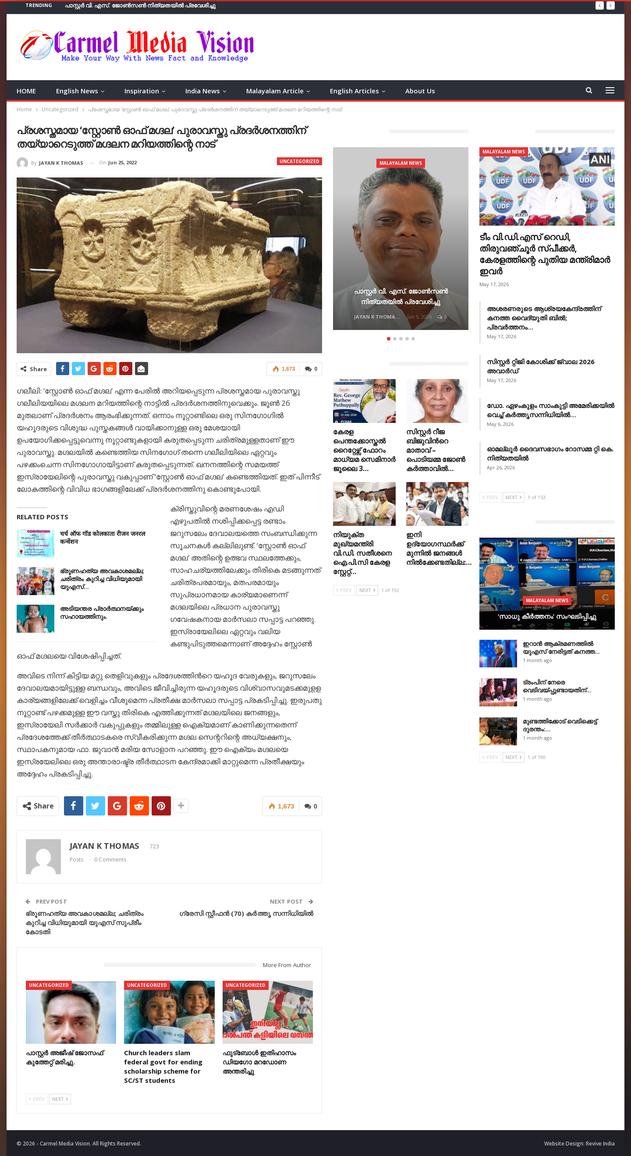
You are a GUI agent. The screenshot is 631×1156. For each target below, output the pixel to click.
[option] (400, 240)
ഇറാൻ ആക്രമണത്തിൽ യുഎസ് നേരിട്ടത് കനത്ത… (561, 647)
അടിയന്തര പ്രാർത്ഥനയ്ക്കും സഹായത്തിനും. (102, 612)
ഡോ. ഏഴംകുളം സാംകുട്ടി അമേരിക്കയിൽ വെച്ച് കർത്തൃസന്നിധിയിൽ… (550, 410)
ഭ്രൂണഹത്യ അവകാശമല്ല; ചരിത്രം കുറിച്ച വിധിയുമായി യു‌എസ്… (102, 578)
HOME (26, 90)
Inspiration (141, 90)
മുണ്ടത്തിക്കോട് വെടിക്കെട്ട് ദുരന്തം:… (560, 725)
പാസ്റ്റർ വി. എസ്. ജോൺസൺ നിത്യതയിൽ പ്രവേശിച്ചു (140, 5)
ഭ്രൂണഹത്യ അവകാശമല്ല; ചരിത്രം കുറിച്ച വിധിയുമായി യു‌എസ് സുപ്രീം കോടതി (84, 921)
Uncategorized (299, 161)
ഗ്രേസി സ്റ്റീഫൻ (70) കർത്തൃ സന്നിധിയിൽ (246, 912)
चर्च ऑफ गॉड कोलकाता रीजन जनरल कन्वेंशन (102, 537)
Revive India (600, 1142)
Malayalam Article (275, 90)
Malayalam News (400, 163)
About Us (420, 90)
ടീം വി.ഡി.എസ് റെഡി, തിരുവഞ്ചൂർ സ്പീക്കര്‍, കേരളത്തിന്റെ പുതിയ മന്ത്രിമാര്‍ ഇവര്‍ (544, 254)
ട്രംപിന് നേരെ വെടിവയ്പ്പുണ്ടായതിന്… (557, 686)
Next (60, 1098)
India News (202, 90)
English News (77, 90)
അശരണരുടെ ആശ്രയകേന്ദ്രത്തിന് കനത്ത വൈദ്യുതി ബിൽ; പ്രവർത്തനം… (544, 317)
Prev (37, 1098)
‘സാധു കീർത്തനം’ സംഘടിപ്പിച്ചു (547, 616)
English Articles (354, 90)
